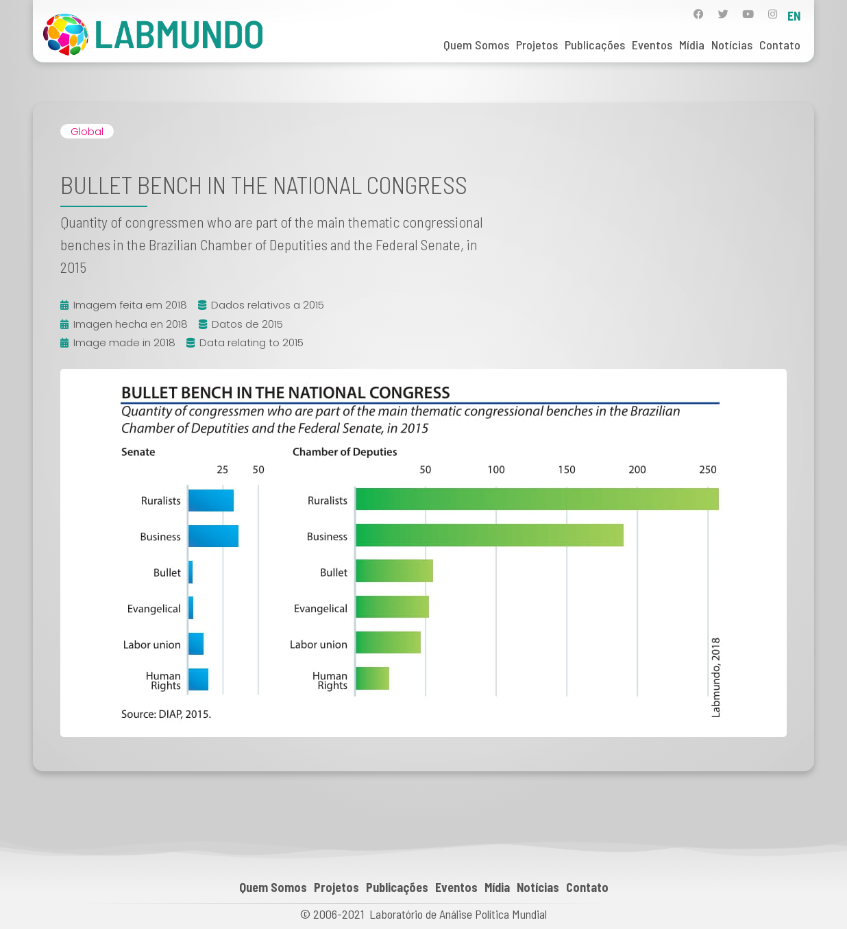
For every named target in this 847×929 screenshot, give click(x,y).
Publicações (595, 44)
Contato (779, 44)
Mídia (691, 44)
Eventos (652, 44)
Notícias (731, 44)
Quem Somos (476, 44)
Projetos (537, 44)
